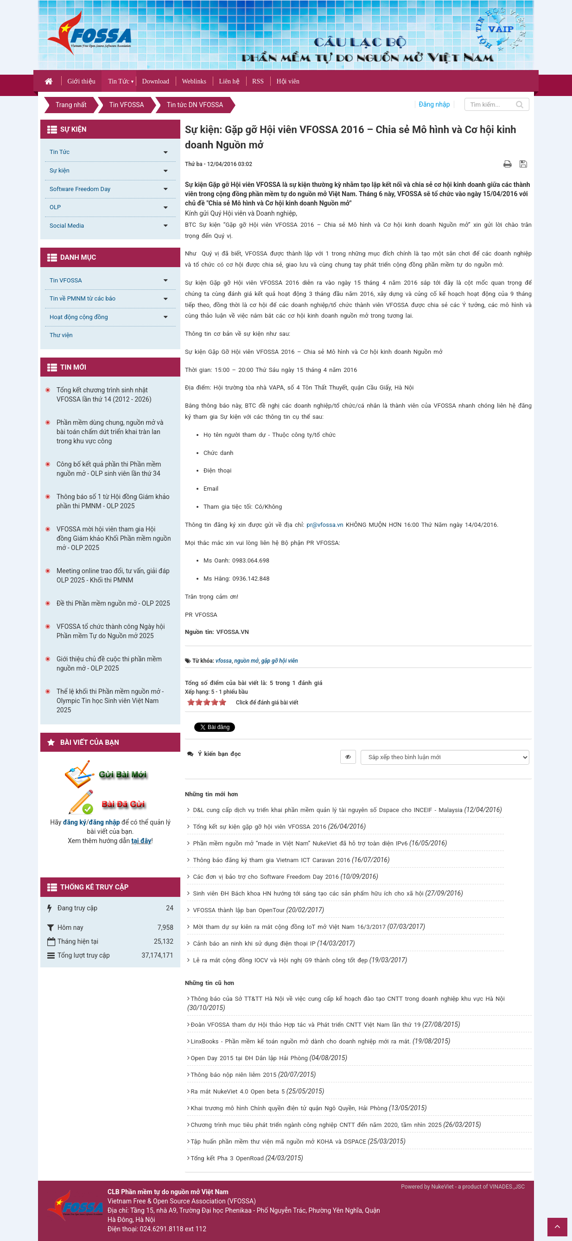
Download (155, 81)
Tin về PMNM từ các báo (82, 298)
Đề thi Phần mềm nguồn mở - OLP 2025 (113, 603)
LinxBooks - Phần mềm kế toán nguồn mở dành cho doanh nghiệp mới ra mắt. (301, 1041)
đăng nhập (104, 822)
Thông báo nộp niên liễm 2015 (234, 1074)
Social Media (67, 225)
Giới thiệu (81, 81)
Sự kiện (60, 170)
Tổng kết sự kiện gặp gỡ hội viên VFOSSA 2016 (259, 826)
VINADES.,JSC (507, 1186)
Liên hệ (229, 81)
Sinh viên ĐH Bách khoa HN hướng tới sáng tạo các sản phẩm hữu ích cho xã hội (308, 893)
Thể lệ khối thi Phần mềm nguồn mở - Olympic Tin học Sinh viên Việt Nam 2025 (110, 701)
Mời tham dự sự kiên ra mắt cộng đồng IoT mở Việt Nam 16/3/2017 (289, 926)
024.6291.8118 (162, 1229)
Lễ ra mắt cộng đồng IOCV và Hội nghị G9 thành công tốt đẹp (280, 960)
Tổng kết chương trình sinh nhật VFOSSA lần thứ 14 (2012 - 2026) (104, 394)
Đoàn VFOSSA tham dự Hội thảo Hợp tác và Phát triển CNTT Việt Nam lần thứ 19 (306, 1024)
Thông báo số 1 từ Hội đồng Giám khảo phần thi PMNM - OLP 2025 (113, 501)
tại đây (142, 840)
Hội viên (287, 81)
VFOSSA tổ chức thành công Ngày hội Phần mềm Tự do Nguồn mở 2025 (111, 631)
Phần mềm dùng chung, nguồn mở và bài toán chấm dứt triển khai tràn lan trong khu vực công (110, 432)
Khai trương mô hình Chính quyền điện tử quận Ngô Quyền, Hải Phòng (289, 1108)
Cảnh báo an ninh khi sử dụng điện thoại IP (254, 943)
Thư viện (61, 335)
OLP (55, 207)
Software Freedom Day (80, 189)
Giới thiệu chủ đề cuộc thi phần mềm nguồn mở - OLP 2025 (109, 663)
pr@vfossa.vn (325, 524)
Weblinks (194, 81)
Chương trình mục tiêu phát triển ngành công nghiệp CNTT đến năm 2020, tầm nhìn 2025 (316, 1124)
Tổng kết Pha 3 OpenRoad (227, 1158)
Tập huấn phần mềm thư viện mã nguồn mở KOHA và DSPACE (278, 1141)
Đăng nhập (434, 104)
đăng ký (74, 822)
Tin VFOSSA (66, 280)
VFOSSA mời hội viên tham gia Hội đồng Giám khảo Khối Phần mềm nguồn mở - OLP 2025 (114, 538)
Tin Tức (118, 81)
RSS (258, 81)
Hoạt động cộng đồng (79, 316)
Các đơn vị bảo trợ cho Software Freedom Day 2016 (266, 876)
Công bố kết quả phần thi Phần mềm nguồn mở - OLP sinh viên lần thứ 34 (109, 469)
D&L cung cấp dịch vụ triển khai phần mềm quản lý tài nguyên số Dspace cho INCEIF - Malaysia (328, 809)
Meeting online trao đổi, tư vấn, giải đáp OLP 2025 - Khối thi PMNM (113, 575)
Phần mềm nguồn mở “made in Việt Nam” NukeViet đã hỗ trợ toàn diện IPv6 (300, 843)
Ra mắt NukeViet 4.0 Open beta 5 (238, 1091)
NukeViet (442, 1186)
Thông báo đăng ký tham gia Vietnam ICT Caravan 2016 (271, 860)
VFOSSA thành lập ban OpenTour (239, 910)
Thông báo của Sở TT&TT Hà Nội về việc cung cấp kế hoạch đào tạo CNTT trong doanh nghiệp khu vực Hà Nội (348, 998)
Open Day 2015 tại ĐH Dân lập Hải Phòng (249, 1058)
